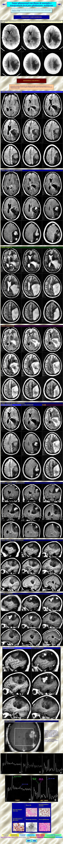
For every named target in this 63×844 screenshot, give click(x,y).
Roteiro (38, 834)
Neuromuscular (40, 837)
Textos (42, 834)
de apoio (42, 835)
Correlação (53, 834)
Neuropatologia (5, 834)
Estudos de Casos (31, 835)
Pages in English (58, 837)
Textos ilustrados (33, 837)
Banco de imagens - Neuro (24, 837)
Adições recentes (14, 837)
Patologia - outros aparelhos (49, 837)
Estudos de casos (14, 835)
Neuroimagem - (31, 834)
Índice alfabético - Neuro (6, 837)
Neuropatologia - (14, 834)
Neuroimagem (23, 834)
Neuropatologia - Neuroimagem (53, 835)
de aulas (38, 835)
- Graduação (5, 835)
